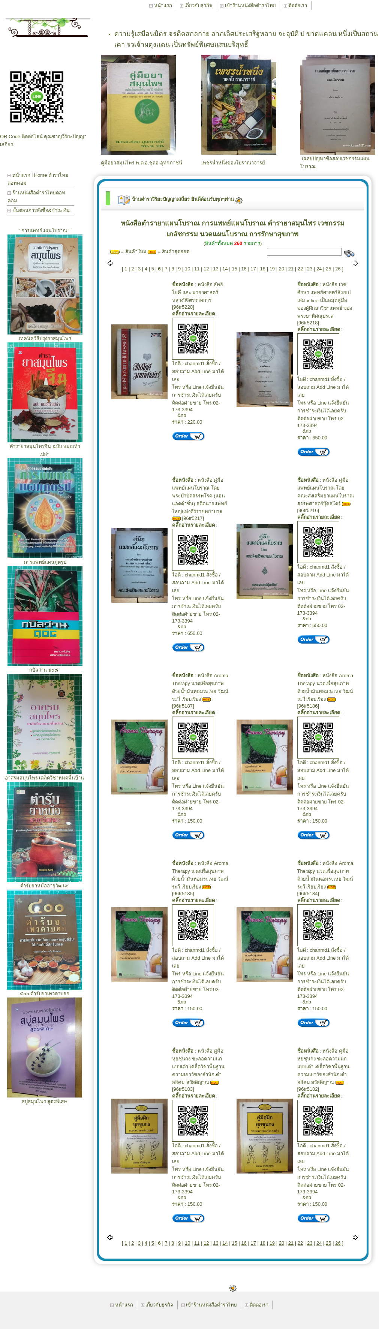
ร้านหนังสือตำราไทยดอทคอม (36, 196)
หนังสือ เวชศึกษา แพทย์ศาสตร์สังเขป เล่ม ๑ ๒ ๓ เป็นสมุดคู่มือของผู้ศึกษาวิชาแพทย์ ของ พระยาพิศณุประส (324, 300)
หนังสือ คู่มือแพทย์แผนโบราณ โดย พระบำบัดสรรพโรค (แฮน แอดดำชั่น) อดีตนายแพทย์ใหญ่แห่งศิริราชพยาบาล (199, 495)
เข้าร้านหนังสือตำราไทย (248, 5)
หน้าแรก (160, 5)
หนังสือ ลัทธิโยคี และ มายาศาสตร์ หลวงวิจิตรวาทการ (197, 292)
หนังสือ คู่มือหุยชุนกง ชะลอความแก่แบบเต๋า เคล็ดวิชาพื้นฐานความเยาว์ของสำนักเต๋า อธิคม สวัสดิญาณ (198, 1066)
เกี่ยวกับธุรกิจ (196, 5)
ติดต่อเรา (295, 5)
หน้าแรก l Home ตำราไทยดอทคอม (37, 179)
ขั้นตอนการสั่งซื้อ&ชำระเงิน (38, 210)
